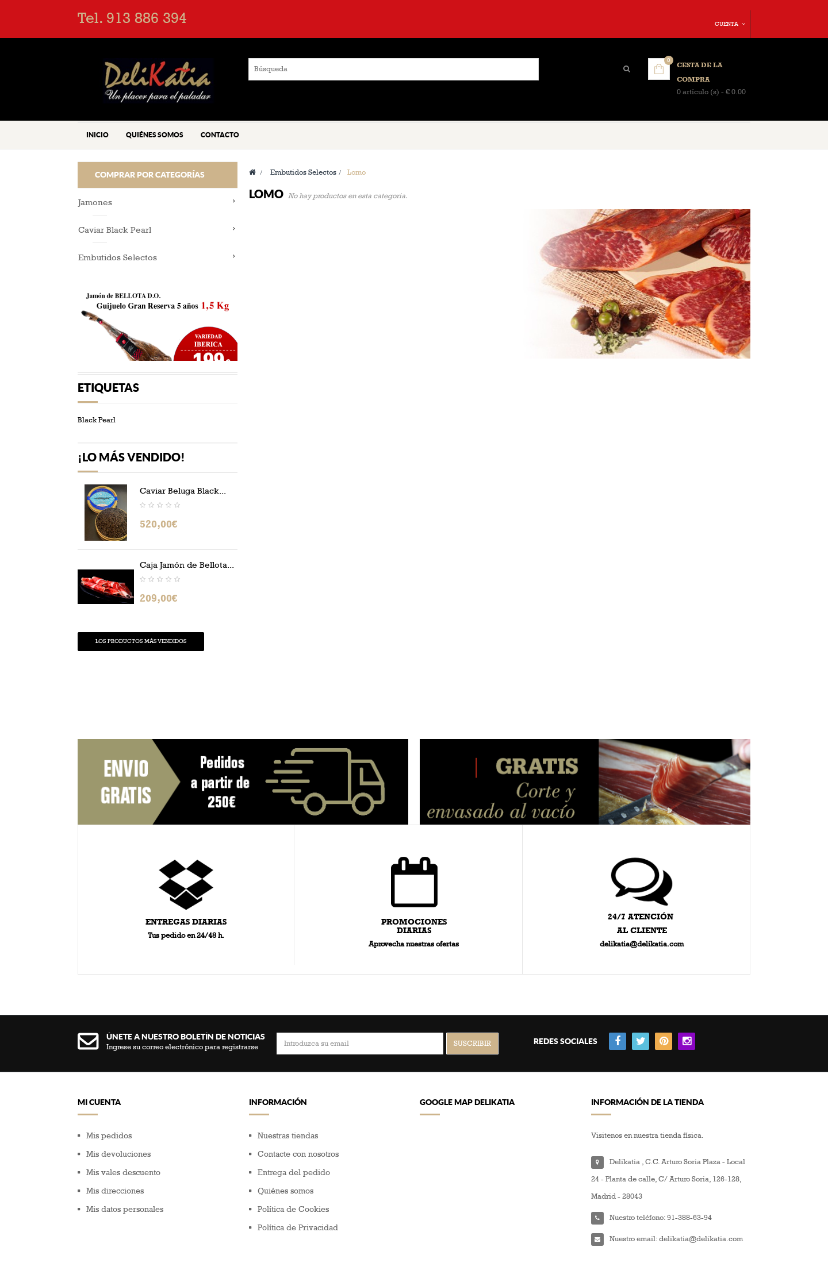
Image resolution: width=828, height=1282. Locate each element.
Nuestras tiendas (288, 1114)
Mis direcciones (115, 1170)
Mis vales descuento (123, 1151)
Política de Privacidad (298, 1206)
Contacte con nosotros (298, 1133)
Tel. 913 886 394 (132, 18)
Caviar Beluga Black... (183, 508)
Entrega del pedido (294, 1151)
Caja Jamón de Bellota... (187, 582)
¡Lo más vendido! (131, 475)
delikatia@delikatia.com (701, 1217)
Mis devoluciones (118, 1133)
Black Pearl (97, 442)
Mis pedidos (109, 1114)
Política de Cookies (293, 1188)
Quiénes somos (285, 1170)
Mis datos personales (124, 1188)
